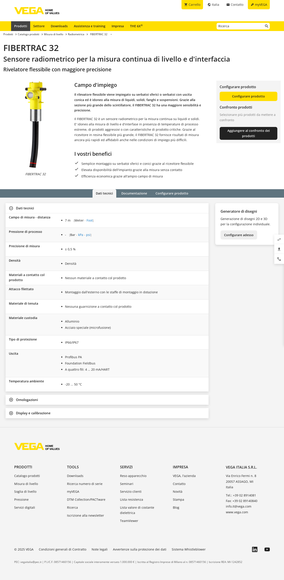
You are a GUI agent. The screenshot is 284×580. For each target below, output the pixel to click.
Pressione (21, 499)
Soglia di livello (25, 491)
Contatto (179, 484)
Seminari (126, 484)
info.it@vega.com (238, 506)
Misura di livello (26, 484)
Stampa (178, 499)
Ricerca (72, 507)
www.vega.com (237, 512)
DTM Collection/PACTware (86, 499)
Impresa (118, 26)
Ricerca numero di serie (85, 484)
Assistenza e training (89, 26)
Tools (73, 467)
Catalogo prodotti (27, 476)
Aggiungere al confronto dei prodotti (248, 133)
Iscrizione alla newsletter (85, 515)
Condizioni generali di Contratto (62, 549)
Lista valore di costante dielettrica (137, 510)
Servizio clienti (131, 491)
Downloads (59, 26)
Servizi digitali (24, 507)
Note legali (100, 549)
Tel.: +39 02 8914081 (241, 495)
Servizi (126, 467)
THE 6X (136, 26)
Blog (176, 507)
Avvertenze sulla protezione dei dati (139, 549)
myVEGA (73, 491)
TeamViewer (129, 521)
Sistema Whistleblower (189, 549)
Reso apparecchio (133, 476)
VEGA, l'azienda (184, 476)
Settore (39, 26)
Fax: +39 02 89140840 (241, 501)
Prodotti (20, 26)
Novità (177, 491)
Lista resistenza (131, 499)
